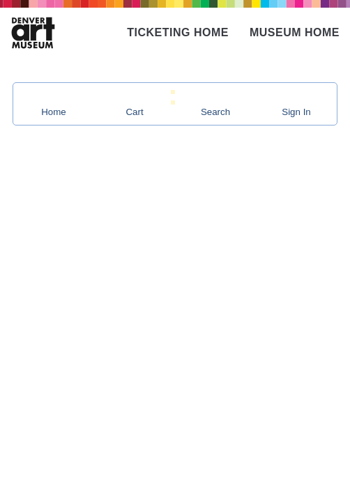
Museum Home (295, 32)
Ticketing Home (178, 32)
